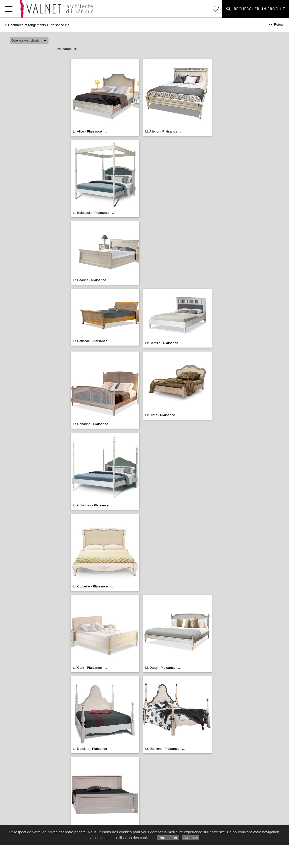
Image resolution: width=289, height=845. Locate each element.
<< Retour (276, 24)
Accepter (191, 838)
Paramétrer (167, 838)
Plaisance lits (59, 25)
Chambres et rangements (27, 25)
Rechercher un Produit (255, 8)
